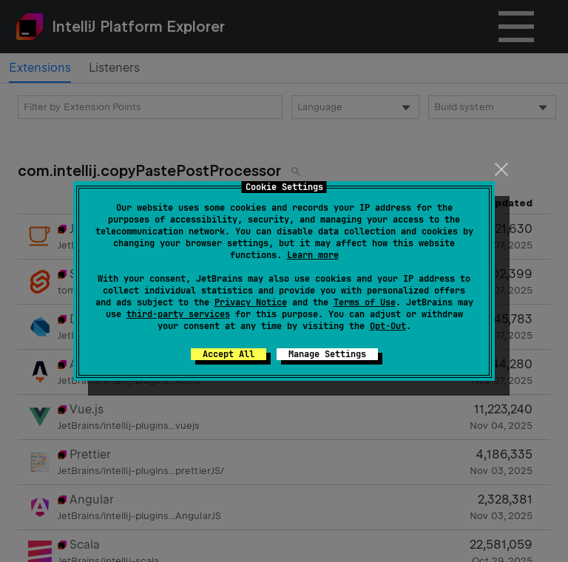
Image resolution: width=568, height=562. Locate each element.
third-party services (178, 314)
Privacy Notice (250, 302)
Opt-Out (388, 326)
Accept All (228, 354)
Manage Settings (327, 354)
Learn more (313, 255)
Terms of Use (365, 302)
